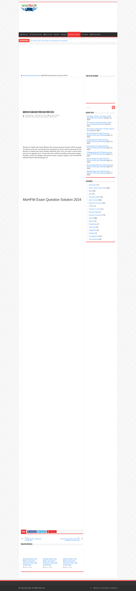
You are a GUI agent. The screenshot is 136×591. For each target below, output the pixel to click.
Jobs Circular (48, 34)
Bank (90, 191)
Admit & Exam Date (36, 34)
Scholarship (93, 224)
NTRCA (91, 206)
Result (56, 34)
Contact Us (113, 588)
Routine (63, 34)
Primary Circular (94, 209)
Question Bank (94, 212)
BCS (90, 194)
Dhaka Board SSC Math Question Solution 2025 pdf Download (50, 562)
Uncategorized (94, 236)
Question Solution (74, 34)
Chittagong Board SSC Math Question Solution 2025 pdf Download (99, 153)
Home (24, 75)
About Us (96, 588)
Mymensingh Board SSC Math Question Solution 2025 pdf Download (100, 166)
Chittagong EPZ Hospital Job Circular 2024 (34, 539)
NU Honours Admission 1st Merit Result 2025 (100, 129)
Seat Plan (85, 34)
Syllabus (92, 233)
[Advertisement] (81, 17)
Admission (24, 34)
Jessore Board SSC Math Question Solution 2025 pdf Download (98, 159)
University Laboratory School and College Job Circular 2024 (70, 539)
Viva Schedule (93, 239)
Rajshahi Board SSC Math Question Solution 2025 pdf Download (98, 172)
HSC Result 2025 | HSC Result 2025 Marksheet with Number (49, 40)
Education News (95, 34)
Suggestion (93, 230)
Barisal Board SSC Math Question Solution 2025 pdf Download (30, 562)
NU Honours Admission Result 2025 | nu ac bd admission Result (100, 123)
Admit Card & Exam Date (97, 188)
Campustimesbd (29, 115)
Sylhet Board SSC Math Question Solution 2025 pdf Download (70, 562)
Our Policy (105, 588)
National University (95, 203)
